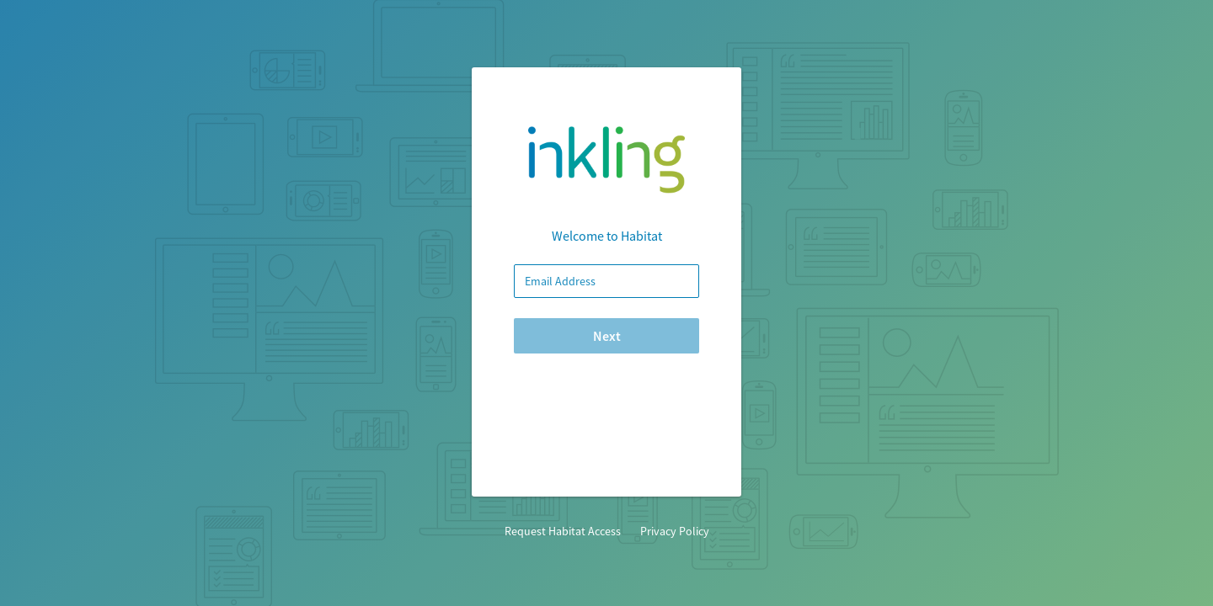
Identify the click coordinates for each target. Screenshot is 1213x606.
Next (607, 335)
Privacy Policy (673, 531)
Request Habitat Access (563, 531)
